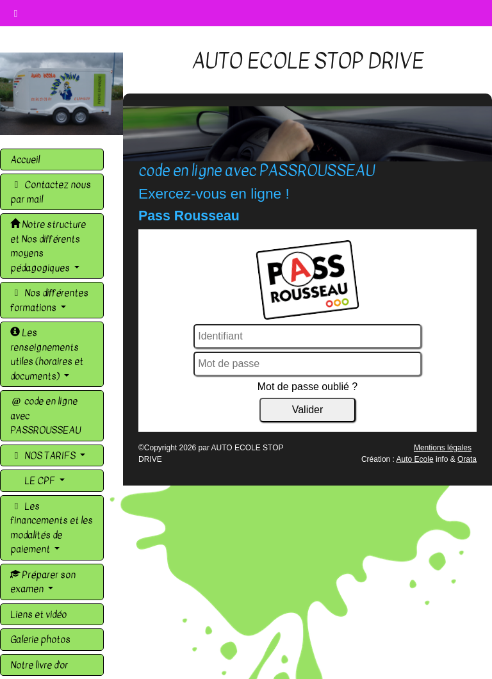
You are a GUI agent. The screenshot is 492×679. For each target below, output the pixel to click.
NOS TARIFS (44, 455)
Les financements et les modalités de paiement (51, 528)
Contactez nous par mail (50, 191)
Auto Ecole (415, 459)
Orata (467, 459)
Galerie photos (40, 639)
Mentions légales (443, 447)
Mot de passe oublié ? (308, 386)
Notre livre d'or (39, 665)
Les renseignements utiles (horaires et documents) (46, 354)
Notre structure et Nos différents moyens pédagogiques (48, 246)
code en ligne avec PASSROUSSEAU (45, 415)
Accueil (25, 159)
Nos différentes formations (49, 300)
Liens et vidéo (38, 614)
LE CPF (39, 480)
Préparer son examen (43, 582)
